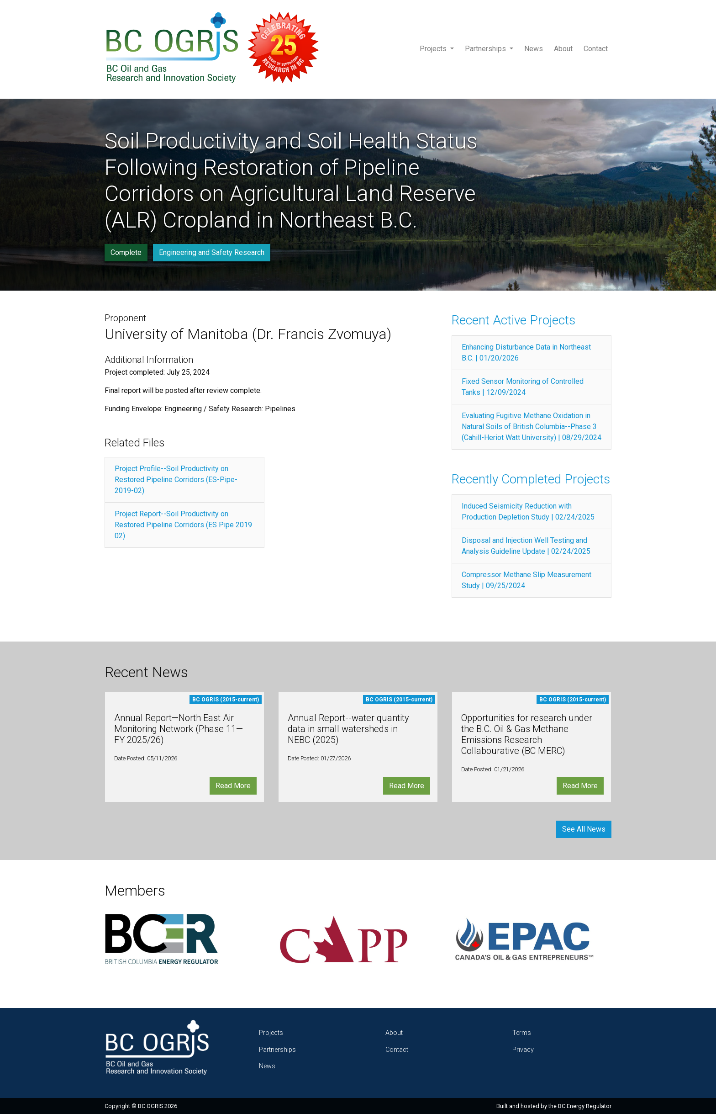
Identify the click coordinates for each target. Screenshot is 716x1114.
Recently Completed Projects (531, 479)
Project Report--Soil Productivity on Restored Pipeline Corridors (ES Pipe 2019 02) (183, 524)
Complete (126, 252)
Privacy (523, 1050)
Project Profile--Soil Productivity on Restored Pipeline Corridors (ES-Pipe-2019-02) (176, 479)
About (563, 48)
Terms (521, 1033)
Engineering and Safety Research (211, 252)
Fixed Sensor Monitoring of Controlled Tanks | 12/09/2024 (523, 387)
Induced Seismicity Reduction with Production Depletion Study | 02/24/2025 (528, 511)
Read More (233, 785)
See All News (583, 829)
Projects (434, 48)
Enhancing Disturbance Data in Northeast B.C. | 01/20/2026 (526, 352)
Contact (596, 48)
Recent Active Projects (513, 320)
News (533, 48)
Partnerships (486, 48)
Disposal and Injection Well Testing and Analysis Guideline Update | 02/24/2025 (526, 546)
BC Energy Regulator (584, 1106)
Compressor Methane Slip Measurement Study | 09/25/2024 (526, 580)
